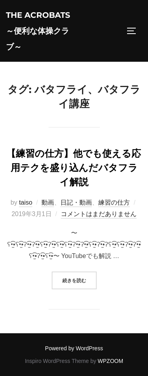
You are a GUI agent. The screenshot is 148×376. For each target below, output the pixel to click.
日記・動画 (76, 202)
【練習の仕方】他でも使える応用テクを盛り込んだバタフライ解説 (73, 167)
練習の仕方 (114, 202)
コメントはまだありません (99, 214)
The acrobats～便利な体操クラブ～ (38, 30)
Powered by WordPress (74, 348)
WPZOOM (111, 361)
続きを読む (79, 279)
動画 (47, 202)
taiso (25, 202)
